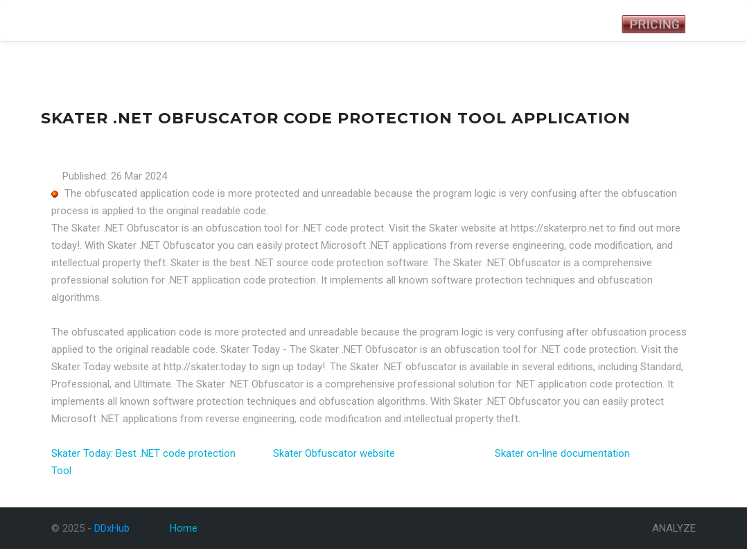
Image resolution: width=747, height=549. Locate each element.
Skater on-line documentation (562, 453)
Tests (139, 18)
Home (183, 528)
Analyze (234, 18)
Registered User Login (541, 24)
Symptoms (184, 18)
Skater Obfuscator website (334, 453)
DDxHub (73, 20)
